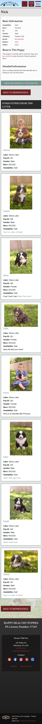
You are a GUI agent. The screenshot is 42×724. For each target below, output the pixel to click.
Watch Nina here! (24, 296)
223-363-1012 (33, 83)
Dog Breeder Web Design (28, 721)
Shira (17, 42)
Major (17, 45)
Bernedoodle (19, 39)
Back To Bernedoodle (15, 92)
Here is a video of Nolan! (13, 232)
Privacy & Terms (25, 666)
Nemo (6, 150)
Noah (6, 521)
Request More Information (13, 83)
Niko (5, 457)
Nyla (5, 328)
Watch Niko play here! (12, 478)
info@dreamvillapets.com (21, 651)
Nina (5, 275)
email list (8, 56)
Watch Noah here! (10, 542)
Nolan (6, 211)
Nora (6, 392)
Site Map (14, 666)
